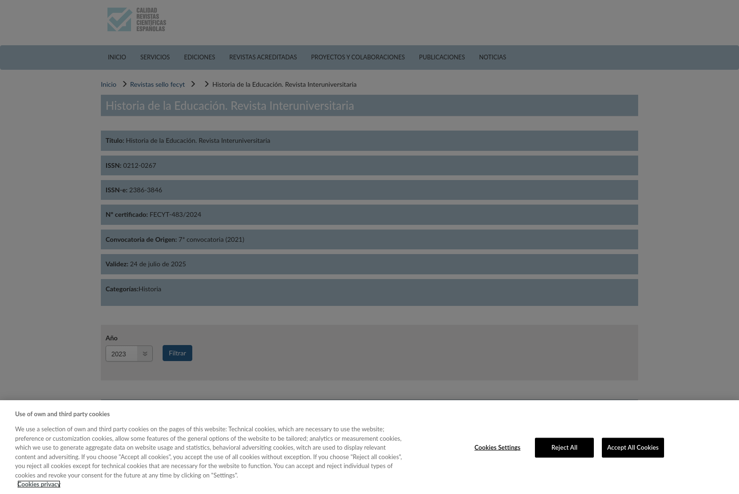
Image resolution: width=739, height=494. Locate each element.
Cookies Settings (498, 447)
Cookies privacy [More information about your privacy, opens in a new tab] (38, 484)
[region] (369, 447)
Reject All (564, 447)
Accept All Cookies (632, 447)
